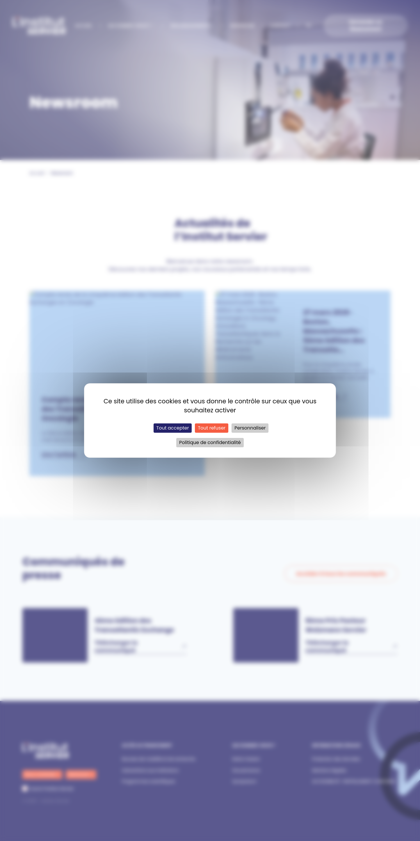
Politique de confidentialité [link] (210, 442)
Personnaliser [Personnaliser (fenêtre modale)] (250, 428)
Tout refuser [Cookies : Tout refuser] (211, 428)
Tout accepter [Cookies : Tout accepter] (172, 428)
